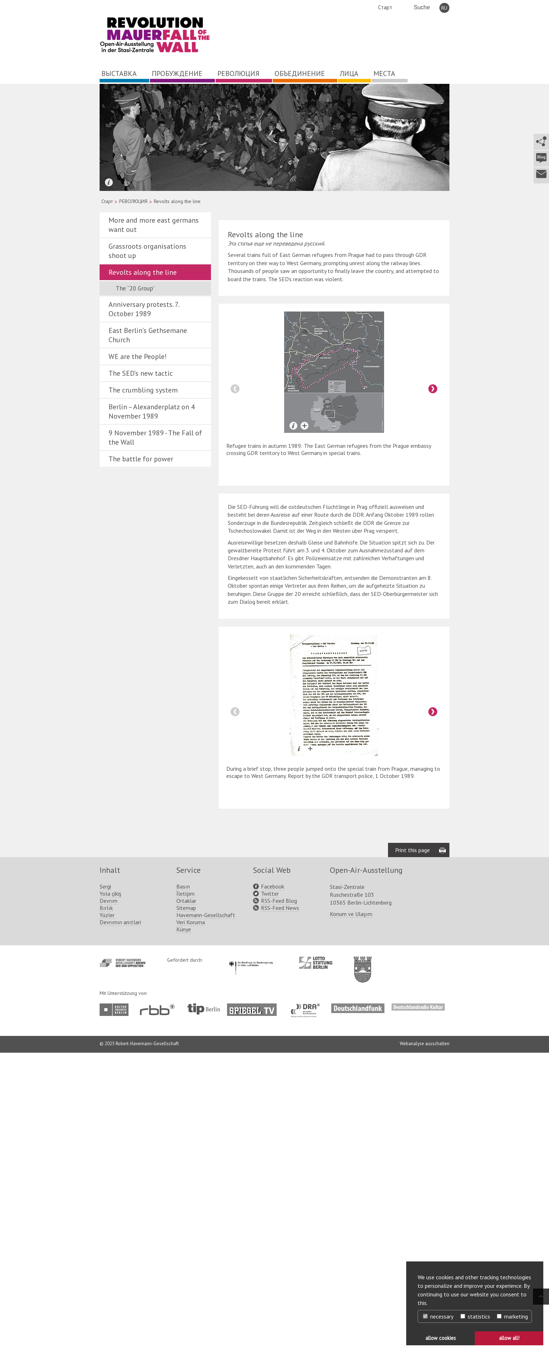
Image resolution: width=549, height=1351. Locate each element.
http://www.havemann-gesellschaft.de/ (123, 963)
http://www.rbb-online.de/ (159, 1009)
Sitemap (186, 907)
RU (444, 8)
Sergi (105, 886)
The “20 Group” (135, 288)
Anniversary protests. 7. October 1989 (144, 309)
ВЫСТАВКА (119, 73)
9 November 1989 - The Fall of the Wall (155, 437)
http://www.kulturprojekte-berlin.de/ (116, 1009)
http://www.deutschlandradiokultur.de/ (418, 1007)
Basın (183, 886)
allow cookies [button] (440, 1338)
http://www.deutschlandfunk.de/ (357, 1007)
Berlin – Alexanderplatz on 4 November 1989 (152, 411)
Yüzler (107, 915)
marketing (512, 1316)
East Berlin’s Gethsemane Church (148, 335)
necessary (438, 1316)
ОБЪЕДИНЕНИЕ (299, 73)
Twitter (270, 893)
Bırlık (106, 907)
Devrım (108, 900)
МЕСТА (384, 73)
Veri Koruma (190, 922)
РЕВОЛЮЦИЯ (238, 73)
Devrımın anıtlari (120, 922)
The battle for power (141, 459)
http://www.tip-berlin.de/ (203, 1008)
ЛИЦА (349, 73)
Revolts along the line (143, 272)
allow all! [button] (509, 1338)
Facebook (272, 886)
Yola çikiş (110, 893)
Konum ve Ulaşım (351, 913)
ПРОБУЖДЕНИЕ (177, 73)
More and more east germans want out (154, 225)
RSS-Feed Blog (279, 900)
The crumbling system (143, 390)
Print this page (412, 850)
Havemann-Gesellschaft (205, 915)
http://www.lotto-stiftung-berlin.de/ (315, 963)
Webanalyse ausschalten (424, 1044)
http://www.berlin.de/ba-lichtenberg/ (363, 964)
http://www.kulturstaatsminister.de (251, 960)
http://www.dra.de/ (307, 1007)
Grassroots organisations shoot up (147, 251)
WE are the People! (138, 356)
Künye (183, 929)
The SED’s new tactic (141, 373)
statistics (475, 1316)
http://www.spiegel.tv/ (254, 1007)
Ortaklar (186, 900)
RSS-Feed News (280, 907)
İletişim (185, 893)
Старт (385, 7)
